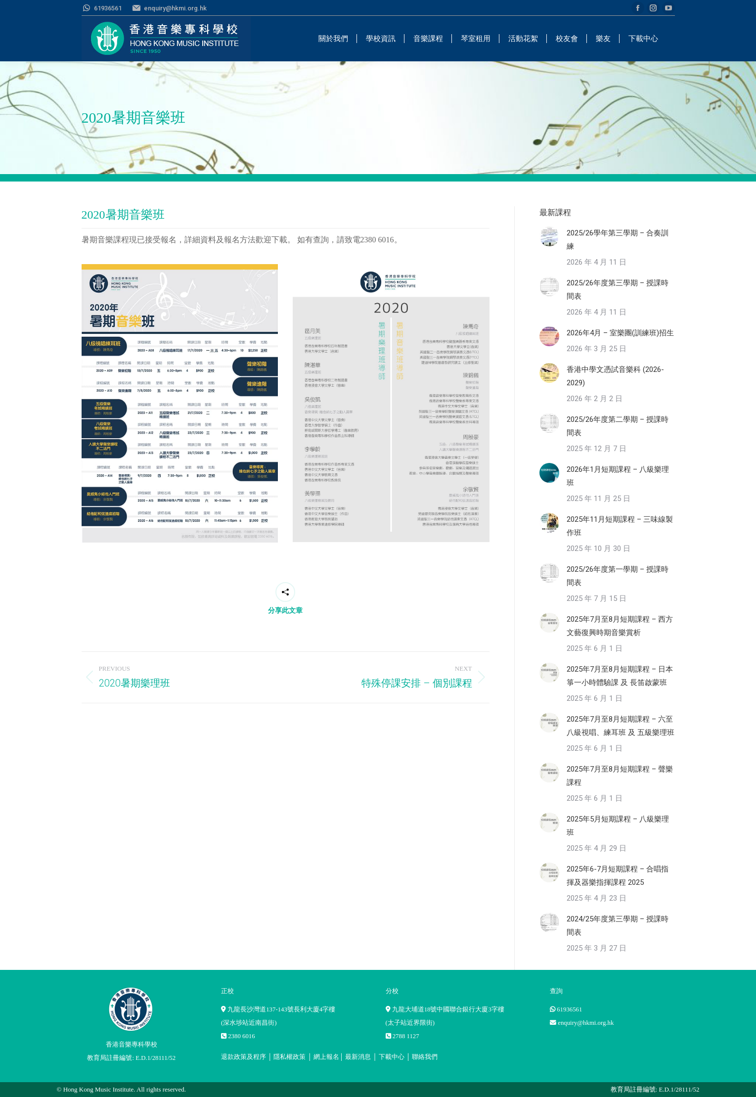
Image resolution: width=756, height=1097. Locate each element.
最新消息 (358, 1056)
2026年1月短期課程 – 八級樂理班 (618, 476)
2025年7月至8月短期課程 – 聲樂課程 (620, 776)
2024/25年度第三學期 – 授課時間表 (617, 925)
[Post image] (549, 236)
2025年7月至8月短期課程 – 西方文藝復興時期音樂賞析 (620, 626)
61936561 (569, 1009)
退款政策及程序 (243, 1056)
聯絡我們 (425, 1056)
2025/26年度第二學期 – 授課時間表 (617, 426)
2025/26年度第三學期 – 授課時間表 (617, 289)
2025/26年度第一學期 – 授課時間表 (617, 576)
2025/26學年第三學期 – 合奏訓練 (617, 240)
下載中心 (391, 1056)
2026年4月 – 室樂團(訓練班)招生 (620, 332)
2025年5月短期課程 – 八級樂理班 (618, 826)
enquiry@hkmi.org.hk (586, 1022)
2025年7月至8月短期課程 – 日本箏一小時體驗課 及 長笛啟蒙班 (620, 676)
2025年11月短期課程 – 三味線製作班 (620, 526)
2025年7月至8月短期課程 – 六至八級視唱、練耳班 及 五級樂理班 (620, 726)
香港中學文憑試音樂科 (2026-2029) (615, 376)
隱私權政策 (289, 1056)
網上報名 (326, 1056)
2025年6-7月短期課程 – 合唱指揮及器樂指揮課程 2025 (617, 876)
